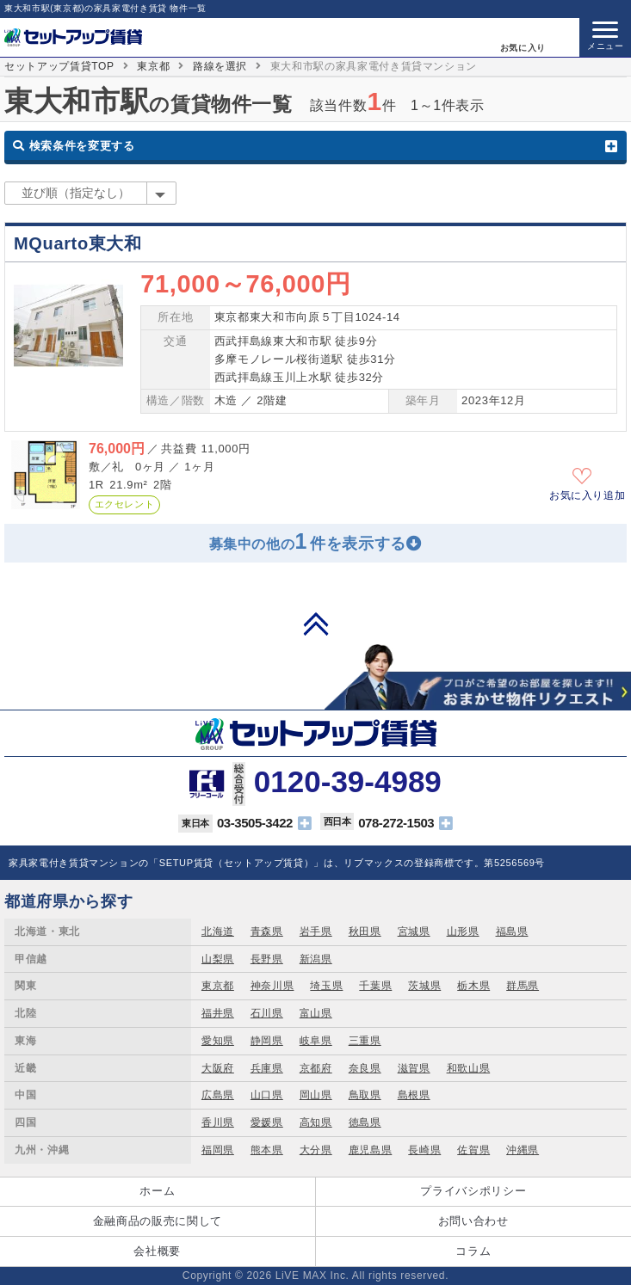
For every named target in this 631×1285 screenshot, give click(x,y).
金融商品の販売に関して (157, 1220)
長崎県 (424, 1150)
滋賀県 (414, 1068)
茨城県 (424, 986)
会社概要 (157, 1251)
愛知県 (217, 1041)
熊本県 (267, 1150)
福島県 (512, 931)
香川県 (217, 1122)
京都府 (316, 1068)
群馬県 (522, 986)
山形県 (463, 931)
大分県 (316, 1150)
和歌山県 (469, 1068)
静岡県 (267, 1041)
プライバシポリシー (473, 1190)
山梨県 (217, 959)
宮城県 (414, 931)
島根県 (414, 1095)
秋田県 (365, 931)
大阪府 (217, 1068)
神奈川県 (272, 986)
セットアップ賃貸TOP (59, 66)
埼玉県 (326, 986)
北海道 (217, 931)
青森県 (267, 931)
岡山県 (316, 1095)
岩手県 (316, 931)
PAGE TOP (316, 624)
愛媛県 (267, 1122)
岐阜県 (316, 1041)
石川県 (267, 1013)
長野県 (267, 959)
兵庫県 (267, 1068)
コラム (473, 1251)
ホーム (157, 1190)
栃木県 (473, 986)
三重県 (365, 1041)
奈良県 (365, 1068)
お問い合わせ (473, 1220)
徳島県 (365, 1122)
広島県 (217, 1095)
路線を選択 (220, 66)
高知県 (316, 1122)
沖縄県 (522, 1150)
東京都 (153, 66)
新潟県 (316, 959)
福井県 (217, 1013)
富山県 (316, 1013)
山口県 (267, 1095)
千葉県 (375, 986)
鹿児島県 (371, 1150)
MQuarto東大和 (78, 243)
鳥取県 (365, 1095)
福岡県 (217, 1150)
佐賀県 (473, 1150)
